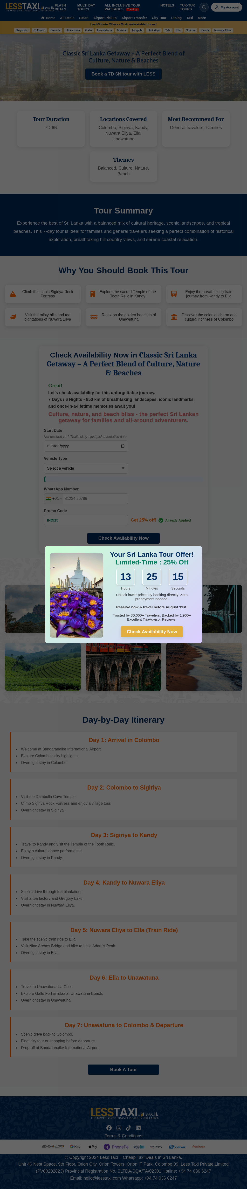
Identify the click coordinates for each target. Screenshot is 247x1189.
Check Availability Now (152, 631)
